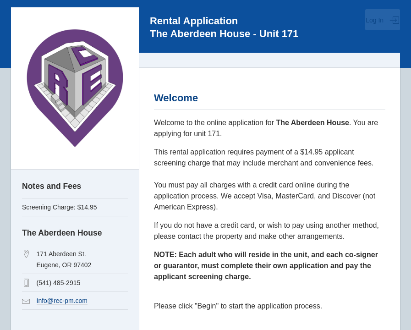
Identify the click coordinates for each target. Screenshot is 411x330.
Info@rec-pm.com (62, 300)
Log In (383, 20)
